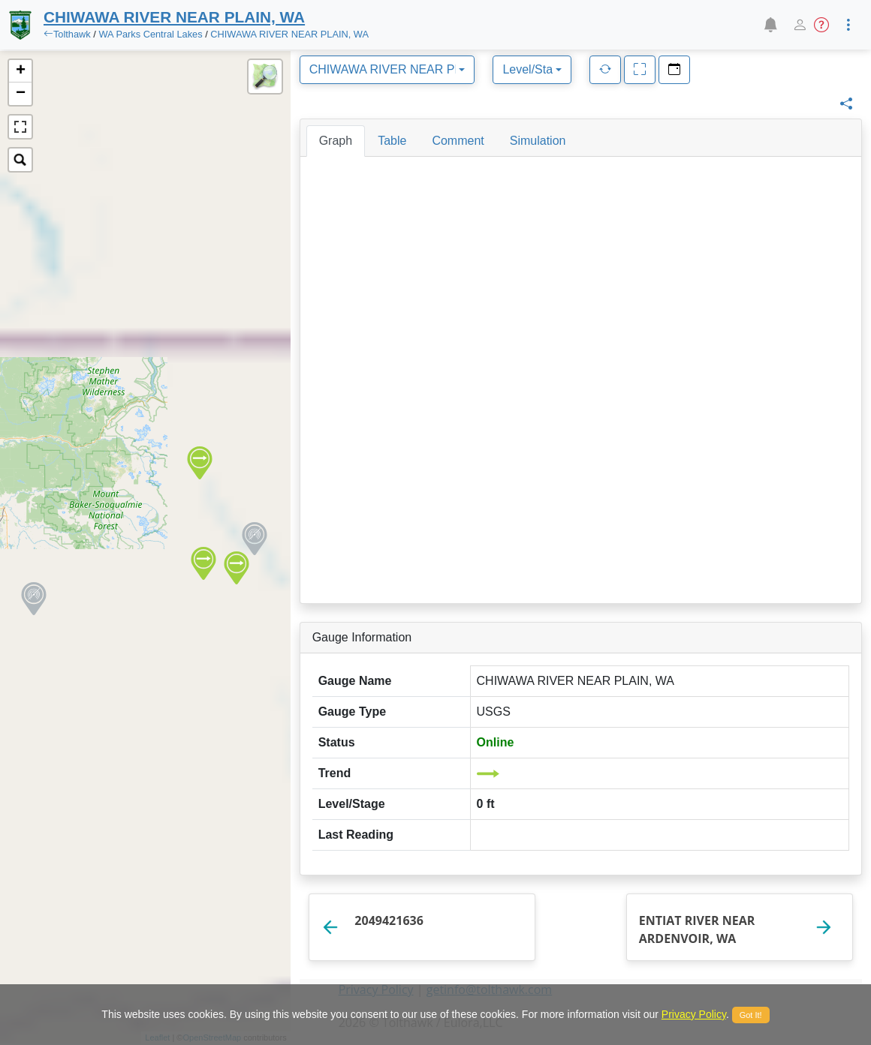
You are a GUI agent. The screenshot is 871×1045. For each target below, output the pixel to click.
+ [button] (21, 71)
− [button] (21, 94)
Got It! (751, 1014)
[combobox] (387, 70)
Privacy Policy (694, 1014)
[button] (770, 25)
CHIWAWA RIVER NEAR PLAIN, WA (289, 34)
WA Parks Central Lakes (150, 34)
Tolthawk (72, 34)
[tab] (335, 141)
